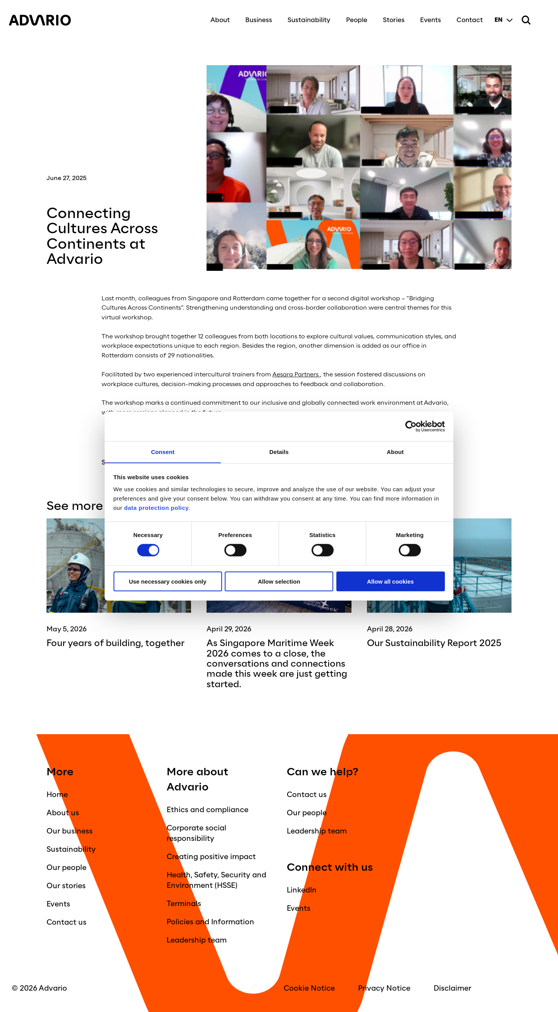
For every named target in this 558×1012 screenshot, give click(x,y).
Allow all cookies (390, 581)
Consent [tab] (163, 451)
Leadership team (197, 939)
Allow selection (279, 581)
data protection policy (155, 507)
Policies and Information (210, 921)
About (217, 16)
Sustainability (305, 16)
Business (255, 16)
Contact (466, 16)
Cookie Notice (309, 987)
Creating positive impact (211, 856)
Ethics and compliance (207, 809)
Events (427, 16)
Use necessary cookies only (167, 581)
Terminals (184, 903)
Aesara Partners (296, 374)
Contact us (66, 921)
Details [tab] (279, 451)
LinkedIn (302, 889)
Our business (69, 830)
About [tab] (395, 451)
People (353, 16)
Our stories (66, 885)
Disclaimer (452, 987)
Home (57, 794)
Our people (66, 867)
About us (62, 812)
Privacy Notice (384, 987)
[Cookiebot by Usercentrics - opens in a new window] (411, 426)
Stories (390, 16)
